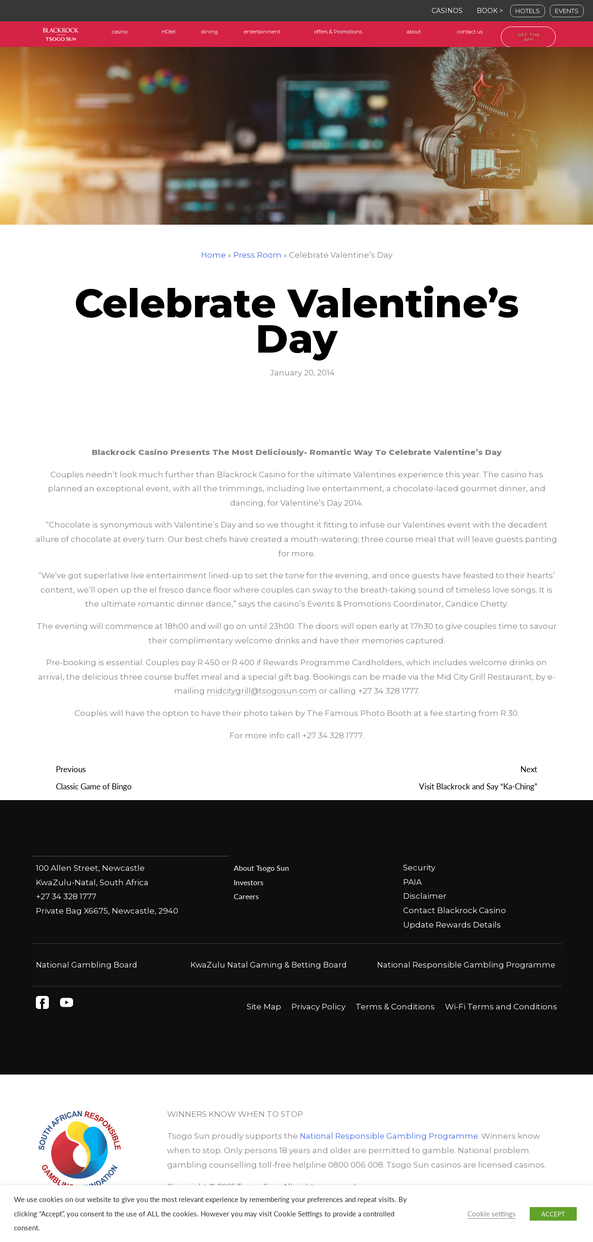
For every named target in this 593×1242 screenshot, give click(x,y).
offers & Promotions (338, 31)
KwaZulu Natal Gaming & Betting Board (268, 965)
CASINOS (447, 11)
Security (419, 868)
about (414, 31)
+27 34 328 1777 (66, 896)
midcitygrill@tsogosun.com (262, 691)
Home (213, 255)
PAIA (412, 882)
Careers (247, 896)
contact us (470, 31)
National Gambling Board (87, 965)
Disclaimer (424, 896)
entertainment (262, 31)
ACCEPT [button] (553, 1213)
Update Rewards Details (452, 925)
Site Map (264, 1021)
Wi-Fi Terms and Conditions (501, 1021)
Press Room (257, 255)
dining (209, 31)
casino (120, 31)
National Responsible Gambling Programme (390, 1150)
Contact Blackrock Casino (454, 910)
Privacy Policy (318, 1021)
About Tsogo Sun (263, 868)
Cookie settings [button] (491, 1213)
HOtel (168, 31)
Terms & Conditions (395, 1021)
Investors (249, 882)
